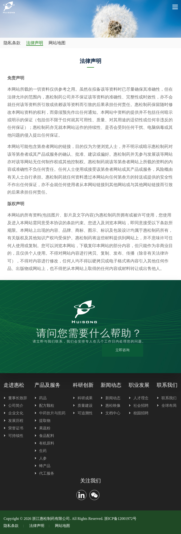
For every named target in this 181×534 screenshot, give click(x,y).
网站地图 (57, 43)
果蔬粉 (44, 428)
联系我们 (167, 385)
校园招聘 (140, 413)
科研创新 (83, 385)
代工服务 (46, 473)
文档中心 (112, 413)
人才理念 (140, 398)
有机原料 (46, 443)
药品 (43, 398)
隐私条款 (12, 43)
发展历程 (15, 421)
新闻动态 (111, 385)
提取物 (44, 421)
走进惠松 (14, 385)
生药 (43, 451)
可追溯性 (85, 413)
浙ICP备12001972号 (120, 519)
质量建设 (85, 406)
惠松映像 (112, 406)
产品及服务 (47, 385)
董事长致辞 (17, 398)
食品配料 (46, 436)
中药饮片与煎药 (52, 413)
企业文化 (15, 413)
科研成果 (85, 398)
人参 (43, 458)
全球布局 (169, 406)
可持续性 (15, 436)
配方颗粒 (46, 406)
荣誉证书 (15, 428)
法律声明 (34, 43)
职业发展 (139, 385)
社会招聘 (140, 406)
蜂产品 (44, 466)
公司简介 (15, 406)
